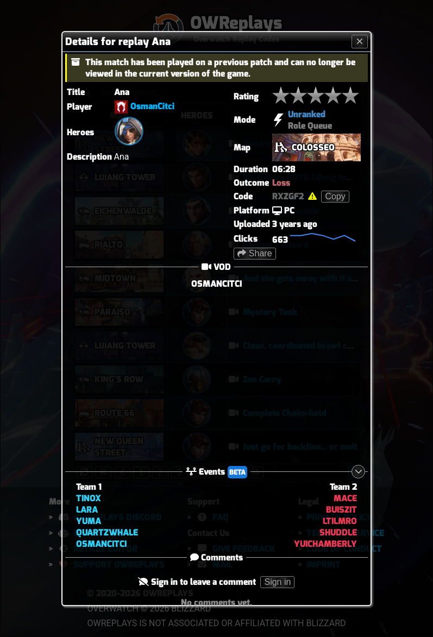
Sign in (278, 581)
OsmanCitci (152, 106)
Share (254, 253)
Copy (335, 196)
